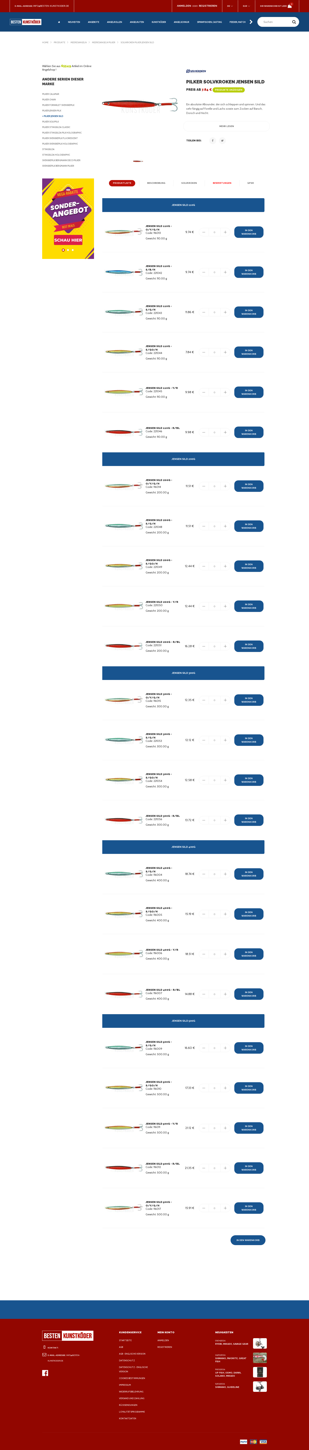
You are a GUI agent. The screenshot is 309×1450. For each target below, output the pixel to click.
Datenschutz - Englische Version (134, 1369)
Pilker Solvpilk (51, 121)
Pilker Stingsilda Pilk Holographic (64, 133)
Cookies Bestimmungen (133, 1378)
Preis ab (214, 95)
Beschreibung (156, 183)
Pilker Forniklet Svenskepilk (60, 105)
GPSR (249, 183)
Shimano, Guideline (226, 1387)
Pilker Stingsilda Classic (58, 127)
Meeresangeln (81, 42)
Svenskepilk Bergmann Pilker (60, 166)
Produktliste (123, 183)
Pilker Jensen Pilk (53, 110)
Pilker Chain (50, 99)
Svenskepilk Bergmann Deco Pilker (64, 160)
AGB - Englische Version (133, 1354)
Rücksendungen (129, 1405)
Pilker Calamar (52, 94)
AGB (121, 1347)
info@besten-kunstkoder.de (52, 6)
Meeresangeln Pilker (108, 42)
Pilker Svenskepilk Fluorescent (62, 138)
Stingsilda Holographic (57, 155)
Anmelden (163, 1340)
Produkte (60, 42)
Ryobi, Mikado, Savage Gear (232, 1344)
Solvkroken (188, 183)
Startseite (125, 1340)
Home (45, 42)
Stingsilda (48, 149)
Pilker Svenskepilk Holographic (62, 144)
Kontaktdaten (127, 1418)
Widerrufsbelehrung (132, 1391)
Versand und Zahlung (132, 1398)
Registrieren (165, 1347)
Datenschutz (127, 1360)
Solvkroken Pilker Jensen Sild (146, 42)
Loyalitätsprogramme (132, 1412)
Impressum (125, 1385)
